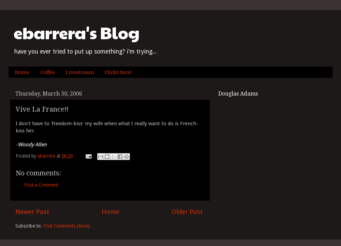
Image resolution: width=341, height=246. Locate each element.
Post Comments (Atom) (66, 226)
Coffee (47, 72)
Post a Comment (41, 185)
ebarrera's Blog (76, 32)
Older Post (187, 212)
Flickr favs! (118, 72)
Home (22, 72)
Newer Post (32, 212)
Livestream (80, 72)
